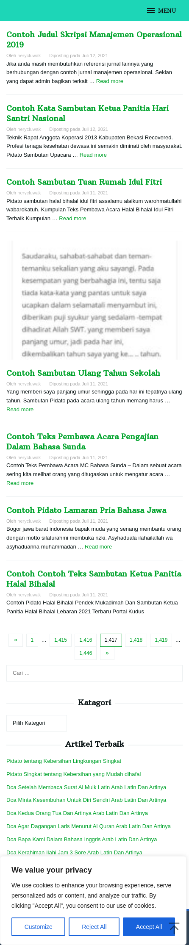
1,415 (60, 640)
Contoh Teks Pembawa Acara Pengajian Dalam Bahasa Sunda (82, 442)
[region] (93, 900)
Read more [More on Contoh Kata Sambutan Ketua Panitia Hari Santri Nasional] (93, 155)
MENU (161, 11)
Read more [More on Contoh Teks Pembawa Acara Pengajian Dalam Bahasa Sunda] (19, 483)
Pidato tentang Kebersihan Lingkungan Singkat (63, 761)
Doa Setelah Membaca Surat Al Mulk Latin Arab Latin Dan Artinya (86, 787)
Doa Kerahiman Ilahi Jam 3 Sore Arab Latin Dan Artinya (74, 852)
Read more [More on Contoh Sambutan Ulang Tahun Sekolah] (19, 409)
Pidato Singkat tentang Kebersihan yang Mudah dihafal (73, 774)
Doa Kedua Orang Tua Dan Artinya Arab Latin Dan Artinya (77, 813)
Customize (39, 926)
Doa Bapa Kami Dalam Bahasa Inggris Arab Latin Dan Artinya (81, 839)
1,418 (136, 640)
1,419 (161, 640)
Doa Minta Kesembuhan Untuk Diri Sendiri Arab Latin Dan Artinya (86, 800)
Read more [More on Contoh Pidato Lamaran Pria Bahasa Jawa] (98, 546)
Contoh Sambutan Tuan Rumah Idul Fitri (84, 182)
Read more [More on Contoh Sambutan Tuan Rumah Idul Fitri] (72, 218)
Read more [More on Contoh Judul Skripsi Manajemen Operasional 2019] (109, 81)
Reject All (94, 926)
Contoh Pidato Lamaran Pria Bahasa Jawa (86, 510)
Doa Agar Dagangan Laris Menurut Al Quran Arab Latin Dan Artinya (88, 826)
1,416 (85, 640)
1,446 (85, 653)
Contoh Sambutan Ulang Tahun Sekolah (83, 373)
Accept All (149, 926)
